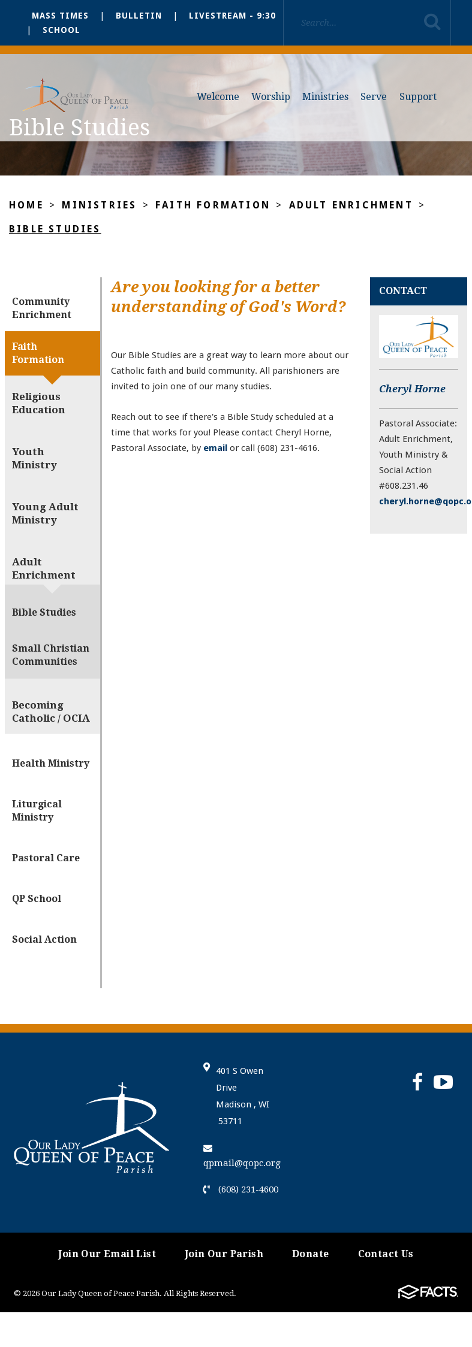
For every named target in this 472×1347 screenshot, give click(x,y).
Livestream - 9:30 (232, 15)
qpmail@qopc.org (242, 1156)
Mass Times (60, 15)
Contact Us (386, 1254)
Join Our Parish (224, 1254)
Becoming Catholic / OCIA (51, 711)
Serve (373, 96)
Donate (310, 1254)
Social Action (44, 939)
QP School (36, 898)
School (61, 30)
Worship (270, 96)
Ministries (325, 96)
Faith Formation (212, 205)
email (215, 448)
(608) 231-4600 (240, 1189)
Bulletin (139, 15)
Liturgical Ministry (37, 810)
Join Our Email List (107, 1254)
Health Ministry (50, 763)
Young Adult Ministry (45, 513)
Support (418, 96)
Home (26, 205)
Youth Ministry (34, 458)
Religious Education (38, 403)
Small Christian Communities (50, 655)
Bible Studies (55, 229)
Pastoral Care (46, 858)
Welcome (218, 96)
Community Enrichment (41, 308)
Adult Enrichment (351, 205)
